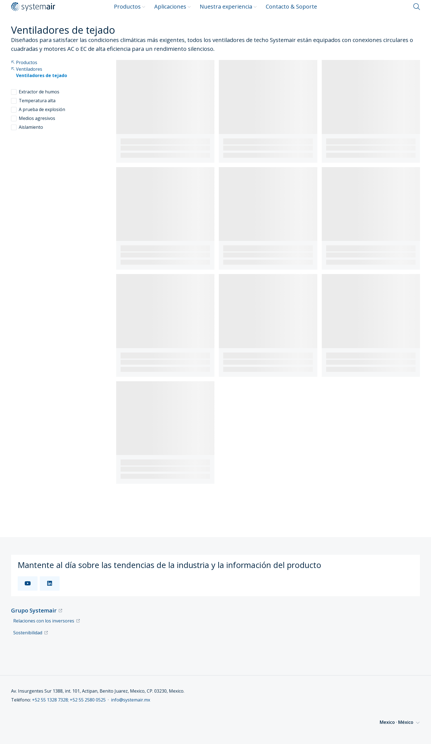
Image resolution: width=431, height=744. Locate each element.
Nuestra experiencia (228, 6)
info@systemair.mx (130, 700)
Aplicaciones (172, 6)
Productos (129, 6)
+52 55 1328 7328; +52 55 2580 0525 (69, 700)
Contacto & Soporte (291, 6)
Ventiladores (26, 69)
